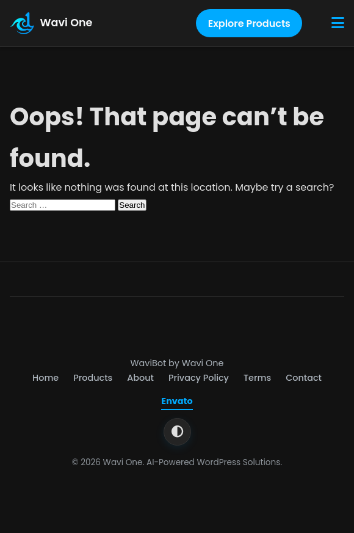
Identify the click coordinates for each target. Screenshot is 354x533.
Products (92, 378)
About (140, 378)
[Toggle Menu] (337, 23)
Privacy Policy (198, 378)
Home (45, 378)
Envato (176, 401)
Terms (257, 378)
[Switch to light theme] (177, 432)
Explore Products (249, 24)
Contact (304, 378)
